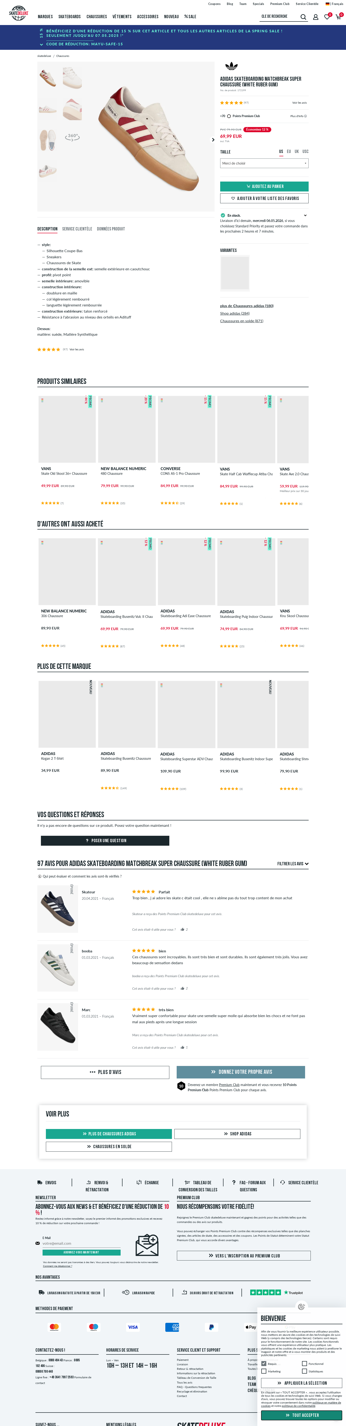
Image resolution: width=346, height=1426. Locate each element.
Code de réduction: (84, 44)
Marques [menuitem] (45, 17)
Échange (147, 1183)
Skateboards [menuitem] (69, 17)
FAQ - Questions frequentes (194, 1387)
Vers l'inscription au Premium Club (243, 1256)
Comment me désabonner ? (57, 1266)
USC (305, 151)
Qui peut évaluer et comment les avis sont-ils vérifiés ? (79, 876)
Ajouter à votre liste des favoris (264, 198)
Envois (46, 1183)
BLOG (252, 1378)
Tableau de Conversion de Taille (196, 1377)
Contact (182, 1396)
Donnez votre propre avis (241, 1072)
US (281, 151)
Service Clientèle (299, 1183)
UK (297, 151)
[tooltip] (305, 116)
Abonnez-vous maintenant (81, 1252)
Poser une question (105, 841)
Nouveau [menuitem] (171, 17)
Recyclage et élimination (192, 1391)
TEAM (252, 1384)
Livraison (182, 1364)
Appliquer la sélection (301, 1383)
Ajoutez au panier (264, 186)
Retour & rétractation (190, 1369)
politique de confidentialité (298, 1406)
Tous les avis (184, 1382)
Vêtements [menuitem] (122, 17)
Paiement (182, 1360)
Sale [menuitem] (190, 17)
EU (289, 151)
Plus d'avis (105, 1072)
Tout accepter (302, 1415)
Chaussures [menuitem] (97, 17)
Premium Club (229, 1085)
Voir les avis (299, 102)
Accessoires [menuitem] (147, 17)
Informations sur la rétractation (196, 1373)
